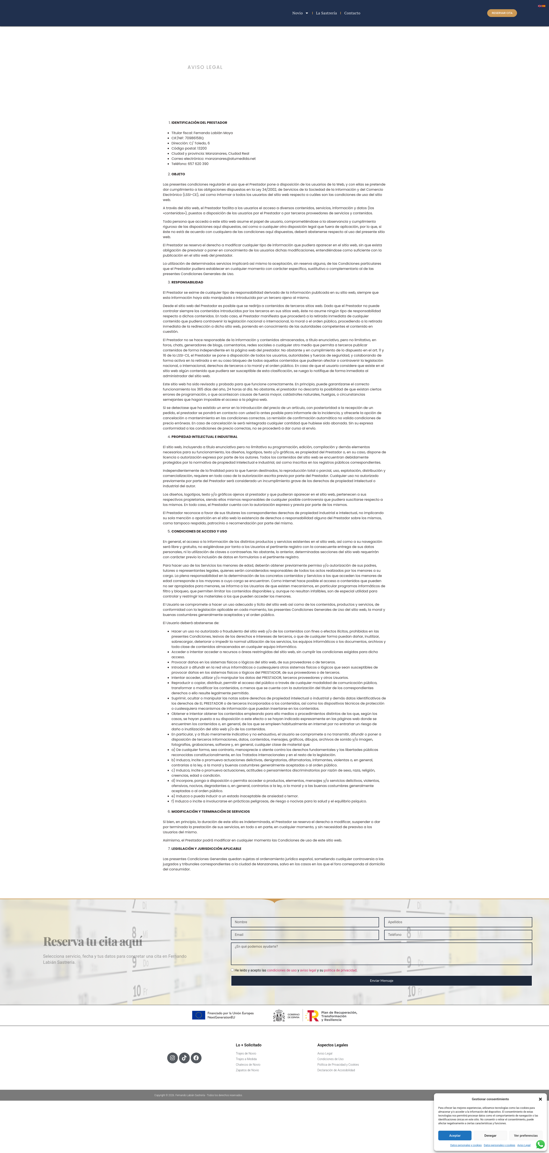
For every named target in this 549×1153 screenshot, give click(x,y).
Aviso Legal (524, 1145)
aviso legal (308, 970)
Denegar (490, 1136)
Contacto (352, 13)
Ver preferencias (526, 1136)
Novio (300, 13)
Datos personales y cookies (466, 1145)
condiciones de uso (282, 970)
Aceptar (455, 1136)
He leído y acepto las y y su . (296, 970)
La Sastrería (326, 13)
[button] (540, 1098)
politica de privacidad (340, 970)
